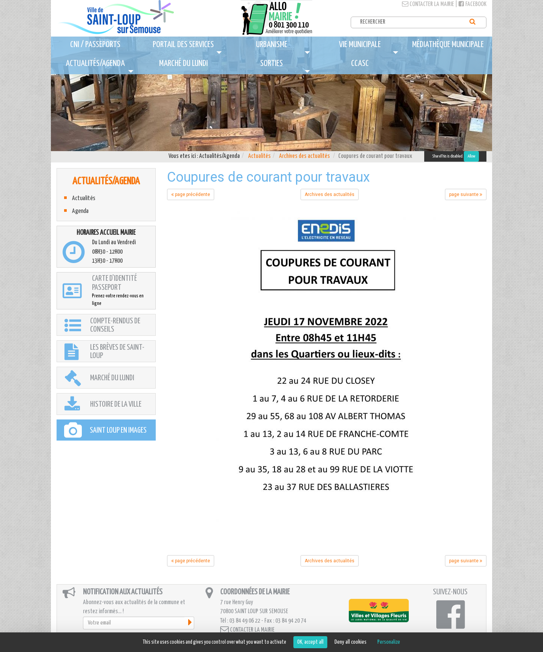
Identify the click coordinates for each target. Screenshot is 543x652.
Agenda (80, 211)
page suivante (465, 194)
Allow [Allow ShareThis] (471, 156)
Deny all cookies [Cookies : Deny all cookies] (350, 642)
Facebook (472, 4)
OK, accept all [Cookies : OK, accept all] (310, 642)
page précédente (190, 194)
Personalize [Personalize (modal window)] (388, 642)
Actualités (259, 156)
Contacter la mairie (428, 4)
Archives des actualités (304, 156)
